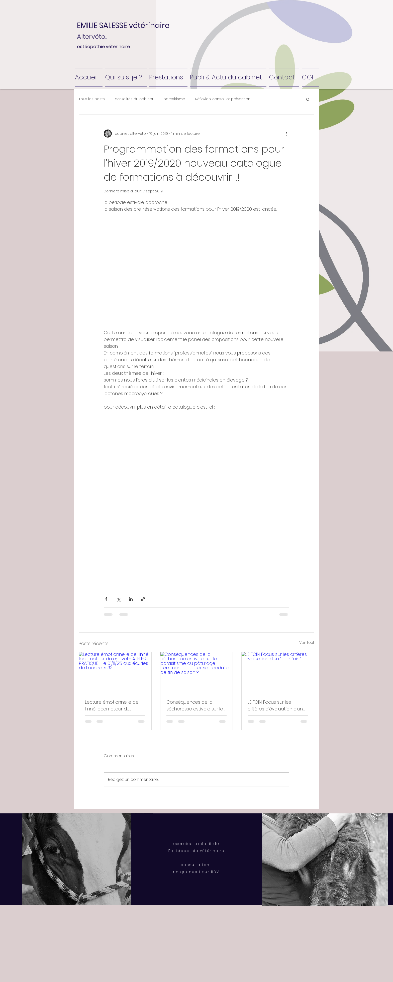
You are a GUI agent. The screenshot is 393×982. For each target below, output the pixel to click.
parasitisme (174, 99)
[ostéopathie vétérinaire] (133, 46)
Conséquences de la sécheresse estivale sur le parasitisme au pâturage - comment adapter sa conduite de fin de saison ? (196, 705)
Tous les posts (92, 99)
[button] (128, 25)
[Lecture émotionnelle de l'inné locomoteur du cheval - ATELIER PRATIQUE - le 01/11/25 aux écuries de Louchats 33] (115, 672)
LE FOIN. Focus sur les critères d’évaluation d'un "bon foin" (275, 705)
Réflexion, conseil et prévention (222, 99)
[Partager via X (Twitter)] (118, 599)
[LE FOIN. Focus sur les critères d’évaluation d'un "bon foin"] (278, 672)
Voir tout (306, 642)
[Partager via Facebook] (106, 599)
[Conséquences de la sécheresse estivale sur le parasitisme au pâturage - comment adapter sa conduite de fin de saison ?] (196, 672)
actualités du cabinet (134, 99)
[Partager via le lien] (143, 599)
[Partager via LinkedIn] (130, 599)
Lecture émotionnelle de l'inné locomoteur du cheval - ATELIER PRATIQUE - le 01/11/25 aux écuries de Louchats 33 (113, 705)
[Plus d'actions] (286, 134)
